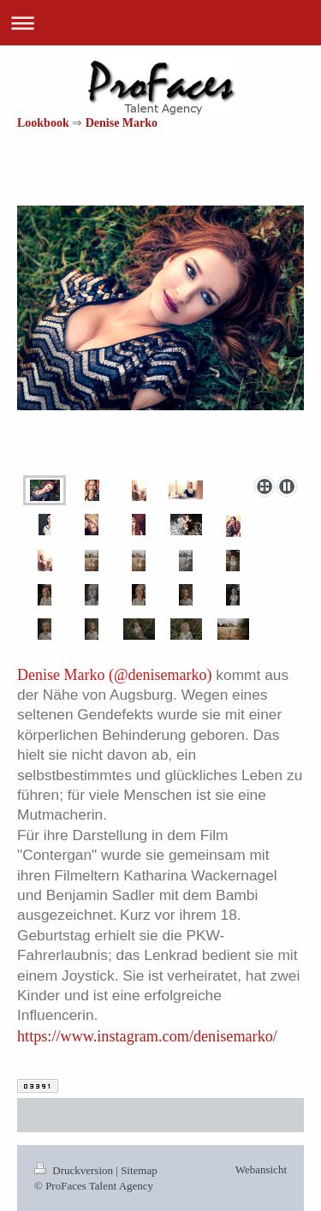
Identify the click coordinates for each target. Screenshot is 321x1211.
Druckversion (75, 1170)
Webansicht (261, 1169)
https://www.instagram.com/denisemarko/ (147, 1036)
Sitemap (139, 1170)
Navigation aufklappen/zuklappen (160, 22)
